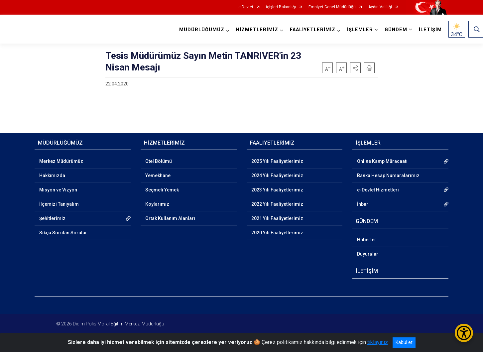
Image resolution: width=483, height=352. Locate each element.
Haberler (366, 239)
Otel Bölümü (158, 161)
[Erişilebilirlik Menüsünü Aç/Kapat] (464, 333)
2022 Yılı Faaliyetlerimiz (277, 204)
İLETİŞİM (430, 30)
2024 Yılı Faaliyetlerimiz (277, 175)
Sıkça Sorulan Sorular (63, 232)
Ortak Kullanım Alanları (170, 218)
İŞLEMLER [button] (360, 30)
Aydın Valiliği (380, 7)
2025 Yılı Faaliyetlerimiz (277, 161)
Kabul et (404, 342)
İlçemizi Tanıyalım (59, 204)
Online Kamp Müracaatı (382, 161)
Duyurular (367, 254)
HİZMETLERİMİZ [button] (257, 30)
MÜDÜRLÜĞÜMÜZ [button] (201, 30)
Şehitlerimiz (52, 218)
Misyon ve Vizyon (58, 189)
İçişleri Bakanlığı (281, 7)
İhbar (362, 204)
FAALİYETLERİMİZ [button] (312, 30)
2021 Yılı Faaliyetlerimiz (277, 218)
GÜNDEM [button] (396, 30)
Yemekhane (158, 175)
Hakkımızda (52, 175)
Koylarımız (157, 204)
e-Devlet (245, 7)
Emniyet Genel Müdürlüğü (332, 7)
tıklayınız (377, 342)
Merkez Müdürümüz (61, 161)
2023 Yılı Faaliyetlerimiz (277, 189)
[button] (355, 67)
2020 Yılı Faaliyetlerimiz (277, 232)
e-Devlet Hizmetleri (378, 189)
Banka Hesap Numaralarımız (388, 175)
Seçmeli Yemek (162, 189)
